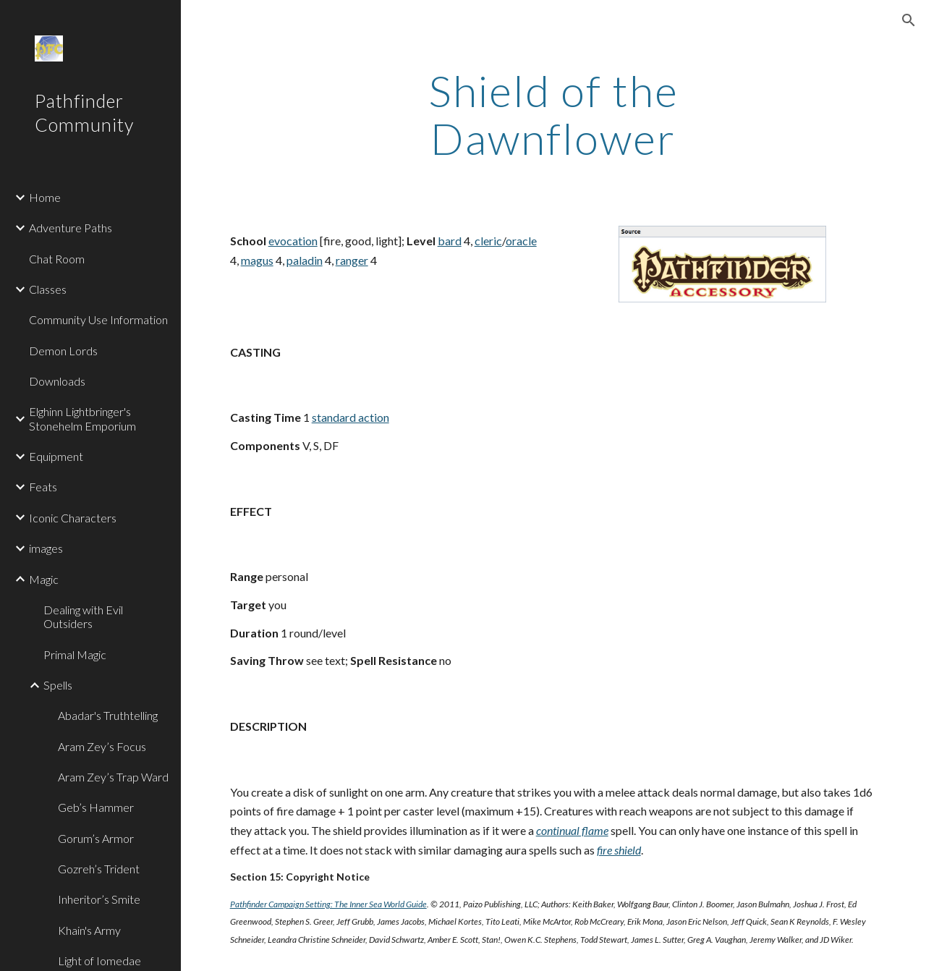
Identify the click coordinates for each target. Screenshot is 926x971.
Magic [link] (44, 579)
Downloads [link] (57, 381)
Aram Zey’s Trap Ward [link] (113, 777)
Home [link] (45, 197)
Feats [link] (43, 486)
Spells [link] (57, 685)
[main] (553, 114)
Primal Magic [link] (74, 654)
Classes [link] (48, 289)
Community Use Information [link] (98, 319)
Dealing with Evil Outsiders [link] (83, 616)
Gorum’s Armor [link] (96, 838)
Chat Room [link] (57, 259)
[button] (908, 20)
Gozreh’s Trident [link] (99, 868)
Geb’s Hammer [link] (96, 807)
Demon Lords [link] (63, 350)
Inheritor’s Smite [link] (99, 899)
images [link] (46, 548)
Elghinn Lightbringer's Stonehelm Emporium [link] (82, 418)
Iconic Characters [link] (72, 518)
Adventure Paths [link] (70, 227)
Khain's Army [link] (89, 930)
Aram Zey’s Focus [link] (102, 746)
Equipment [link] (56, 456)
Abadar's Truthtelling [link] (108, 715)
